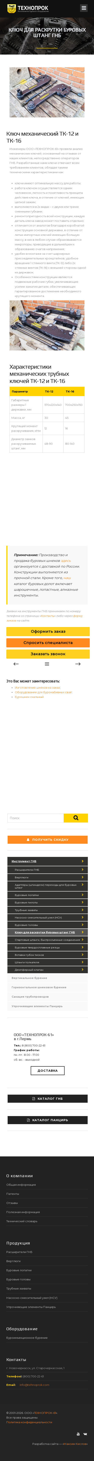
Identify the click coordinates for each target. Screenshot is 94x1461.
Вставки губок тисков (29, 954)
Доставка (47, 1071)
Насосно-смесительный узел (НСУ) (38, 917)
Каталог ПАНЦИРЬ (47, 1120)
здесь (66, 561)
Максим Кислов (75, 1444)
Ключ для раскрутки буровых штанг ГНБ (45, 932)
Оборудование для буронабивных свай (43, 692)
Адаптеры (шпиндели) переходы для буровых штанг (45, 886)
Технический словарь (21, 1221)
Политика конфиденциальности (29, 1422)
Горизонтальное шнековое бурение (39, 987)
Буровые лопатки (27, 895)
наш (67, 578)
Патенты (12, 1193)
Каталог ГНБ (47, 1099)
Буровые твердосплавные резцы (37, 947)
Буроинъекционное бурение (27, 1337)
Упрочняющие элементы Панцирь (37, 1006)
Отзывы (12, 1203)
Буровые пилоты (26, 902)
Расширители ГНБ (27, 869)
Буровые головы (26, 925)
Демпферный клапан (29, 969)
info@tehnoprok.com (34, 1384)
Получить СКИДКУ (48, 840)
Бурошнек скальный (29, 697)
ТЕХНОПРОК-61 (45, 1413)
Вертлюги (21, 877)
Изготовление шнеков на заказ (37, 687)
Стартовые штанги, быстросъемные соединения (47, 939)
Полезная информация (23, 1212)
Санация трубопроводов (30, 996)
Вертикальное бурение (29, 978)
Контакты (47, 615)
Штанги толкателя (27, 962)
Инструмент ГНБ (24, 861)
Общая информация (21, 1184)
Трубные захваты (26, 910)
